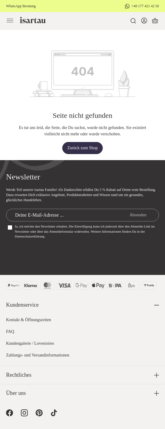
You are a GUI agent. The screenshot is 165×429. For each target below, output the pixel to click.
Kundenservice (22, 305)
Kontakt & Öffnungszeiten (28, 320)
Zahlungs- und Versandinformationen (37, 355)
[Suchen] (133, 21)
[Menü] (10, 21)
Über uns (16, 393)
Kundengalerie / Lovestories (30, 343)
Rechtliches (18, 375)
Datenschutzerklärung (29, 236)
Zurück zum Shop (82, 148)
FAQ (10, 331)
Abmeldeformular (61, 231)
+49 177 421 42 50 (145, 6)
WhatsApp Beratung (21, 6)
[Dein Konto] (144, 21)
